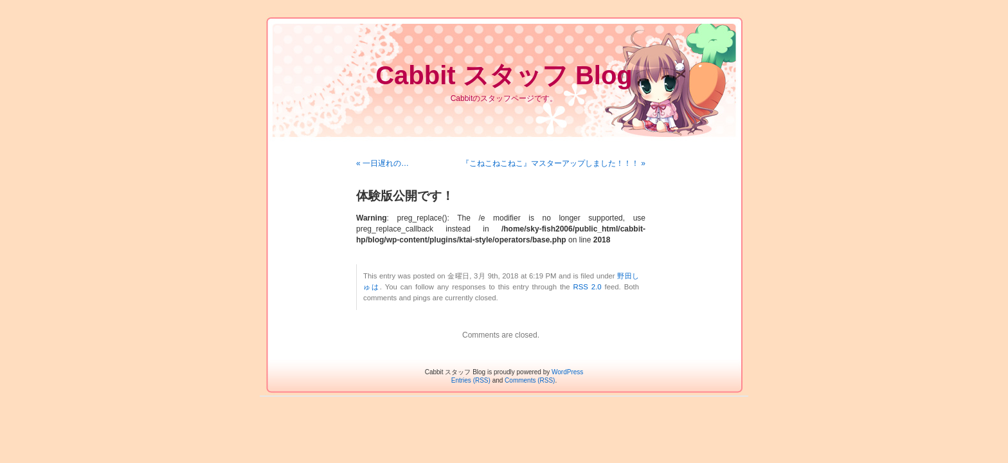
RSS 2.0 (587, 287)
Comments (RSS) (530, 380)
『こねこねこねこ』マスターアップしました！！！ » (553, 163)
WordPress (567, 372)
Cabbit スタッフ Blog (504, 75)
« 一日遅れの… (382, 163)
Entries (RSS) (471, 380)
